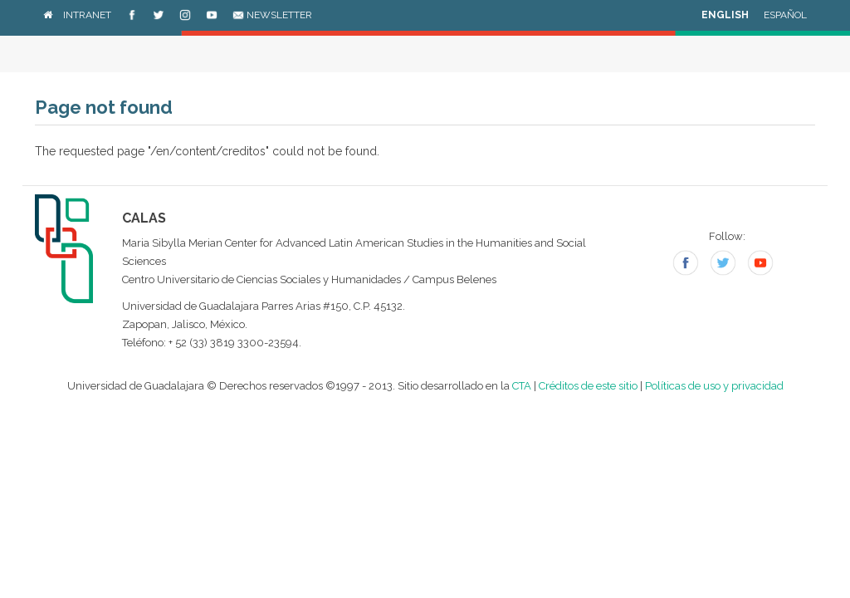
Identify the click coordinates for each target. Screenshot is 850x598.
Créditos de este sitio (588, 386)
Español (785, 15)
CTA (521, 386)
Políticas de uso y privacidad (714, 386)
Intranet (87, 15)
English (725, 15)
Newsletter (272, 15)
